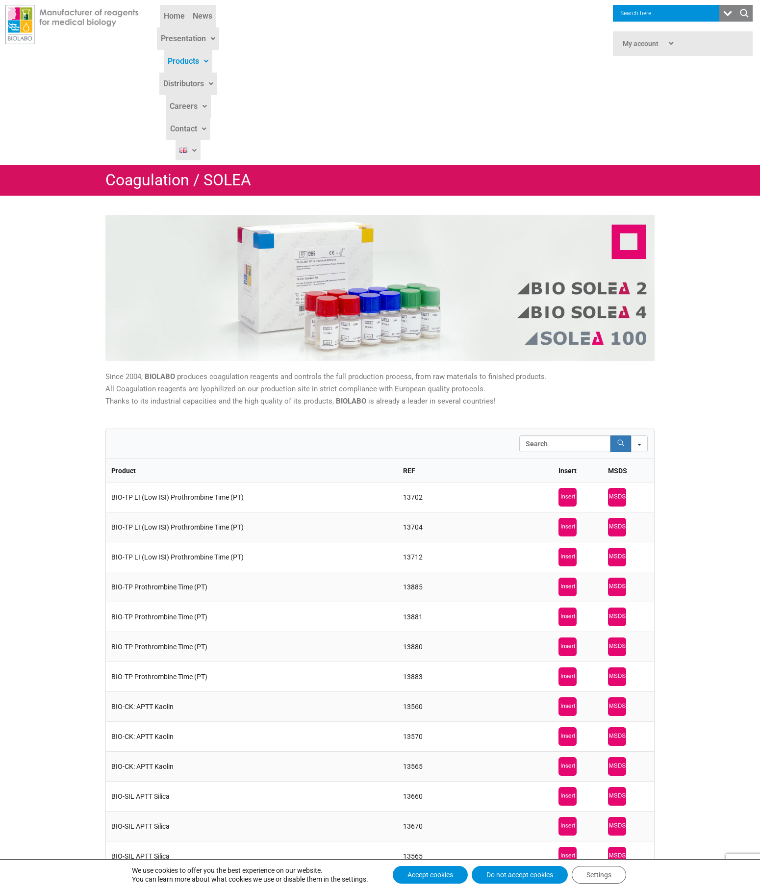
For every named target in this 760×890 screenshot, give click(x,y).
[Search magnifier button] (744, 13)
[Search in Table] (564, 339)
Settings (598, 875)
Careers (458, 30)
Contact (502, 30)
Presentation (298, 30)
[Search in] (639, 339)
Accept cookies (430, 875)
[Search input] (668, 13)
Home (224, 30)
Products (353, 30)
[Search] (620, 339)
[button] (298, 30)
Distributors (406, 30)
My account (649, 44)
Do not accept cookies (519, 875)
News (253, 30)
